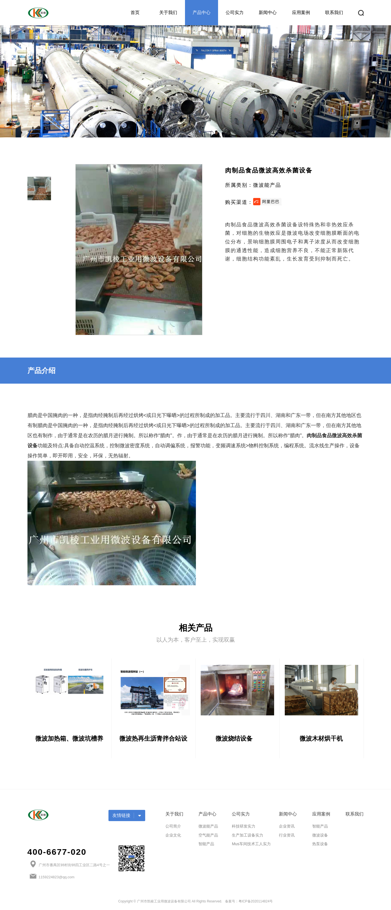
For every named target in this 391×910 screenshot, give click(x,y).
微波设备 (320, 836)
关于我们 (168, 12)
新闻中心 (268, 12)
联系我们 (334, 12)
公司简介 (173, 827)
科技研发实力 (243, 827)
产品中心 (201, 12)
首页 (135, 12)
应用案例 (301, 12)
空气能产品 (208, 836)
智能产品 (206, 845)
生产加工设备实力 (247, 836)
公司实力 (235, 12)
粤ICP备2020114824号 (256, 903)
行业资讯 (287, 836)
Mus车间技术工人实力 (251, 845)
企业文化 (173, 836)
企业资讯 (287, 827)
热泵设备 (320, 845)
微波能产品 (208, 827)
